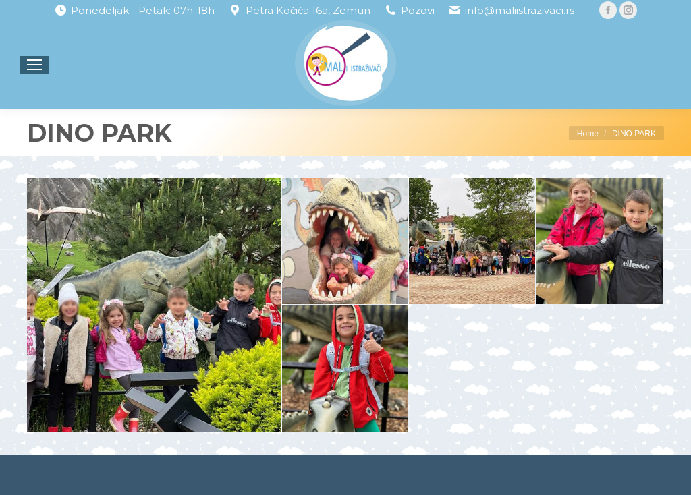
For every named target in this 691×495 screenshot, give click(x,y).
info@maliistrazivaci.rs (519, 10)
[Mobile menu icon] (34, 65)
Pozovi (418, 10)
